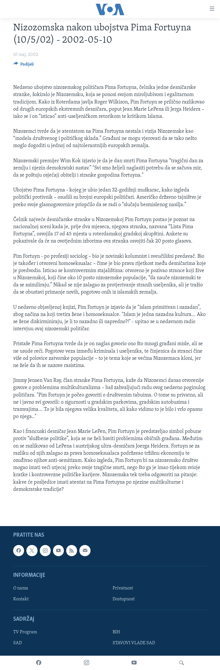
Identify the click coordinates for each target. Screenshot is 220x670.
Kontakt (21, 599)
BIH (116, 632)
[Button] (23, 65)
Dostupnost (124, 599)
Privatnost (123, 588)
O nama (20, 588)
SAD (17, 643)
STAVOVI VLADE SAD (134, 643)
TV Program (25, 632)
